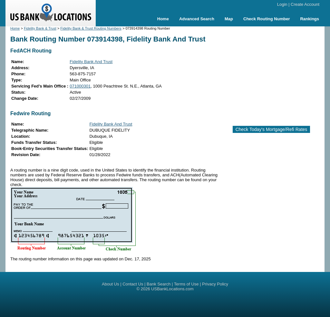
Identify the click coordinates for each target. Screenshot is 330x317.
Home (163, 18)
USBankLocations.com (172, 288)
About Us (110, 284)
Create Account (305, 4)
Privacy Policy (215, 284)
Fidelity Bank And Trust (91, 61)
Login (282, 4)
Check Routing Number (266, 18)
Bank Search (158, 284)
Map (229, 18)
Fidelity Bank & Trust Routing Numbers (90, 28)
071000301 (80, 86)
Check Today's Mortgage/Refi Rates (271, 129)
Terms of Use (186, 284)
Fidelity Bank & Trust (40, 28)
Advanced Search (196, 18)
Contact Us (132, 284)
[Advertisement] (276, 73)
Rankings (309, 18)
